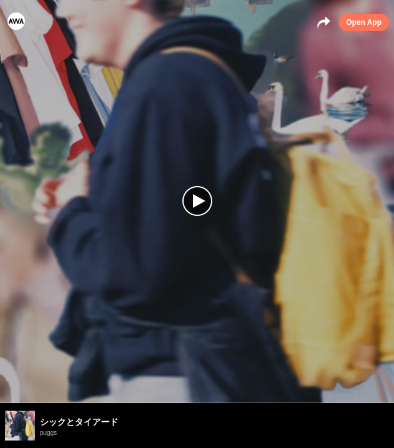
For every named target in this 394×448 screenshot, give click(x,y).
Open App (364, 22)
